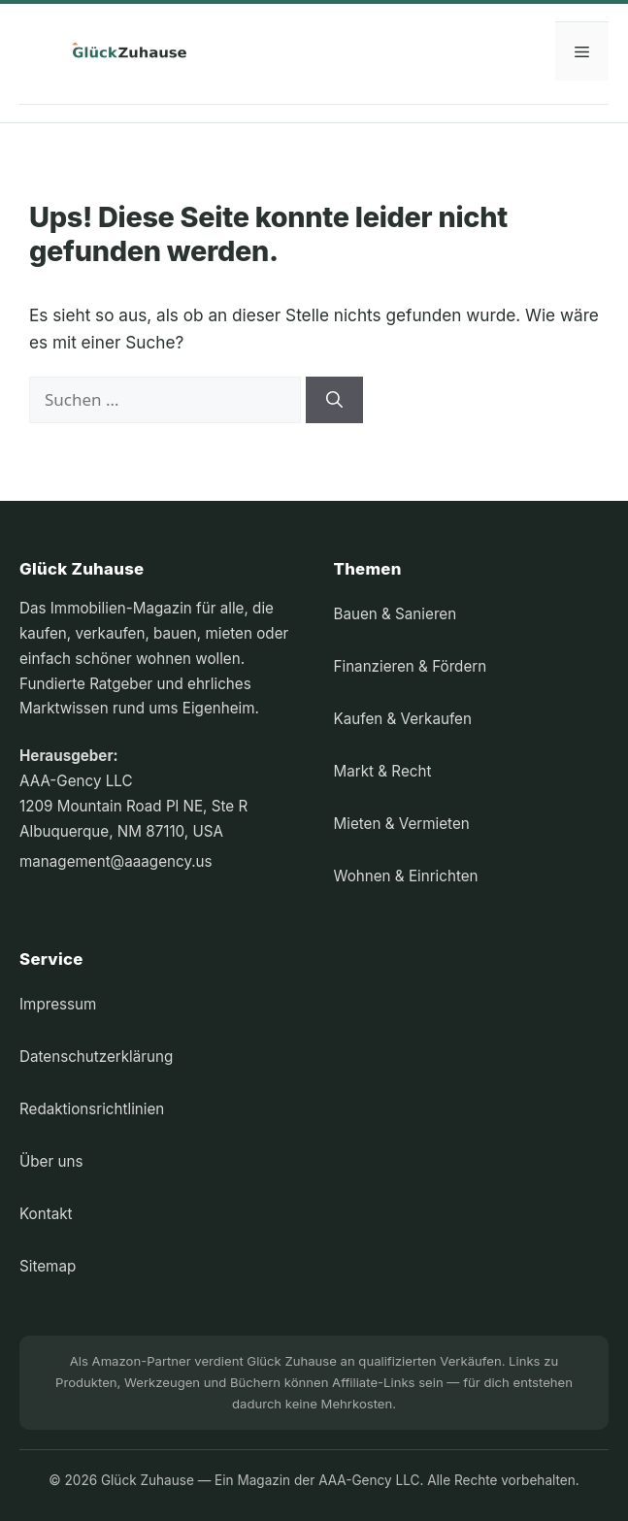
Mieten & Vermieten (402, 823)
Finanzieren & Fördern (410, 666)
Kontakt (46, 1214)
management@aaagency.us (116, 861)
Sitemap (47, 1266)
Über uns (51, 1161)
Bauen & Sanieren (395, 614)
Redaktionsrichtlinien (91, 1109)
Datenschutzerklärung (96, 1056)
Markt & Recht (383, 771)
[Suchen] (334, 400)
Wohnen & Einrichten (406, 876)
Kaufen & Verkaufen (403, 719)
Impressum (57, 1004)
